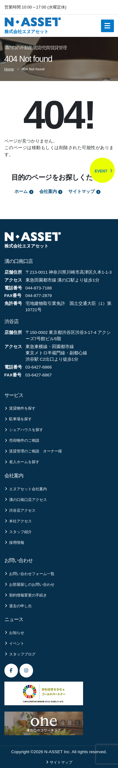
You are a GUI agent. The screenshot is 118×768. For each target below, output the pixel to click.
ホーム (23, 192)
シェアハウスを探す (23, 430)
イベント (14, 643)
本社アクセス (18, 521)
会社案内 (51, 192)
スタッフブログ (20, 654)
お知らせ (14, 633)
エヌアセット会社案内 (25, 489)
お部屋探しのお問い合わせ (29, 584)
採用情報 (14, 542)
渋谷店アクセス (20, 510)
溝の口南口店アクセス (25, 499)
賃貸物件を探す (20, 408)
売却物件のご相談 (21, 440)
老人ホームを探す (21, 462)
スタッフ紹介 (18, 532)
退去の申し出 (18, 606)
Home (9, 69)
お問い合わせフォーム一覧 (29, 574)
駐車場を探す (18, 419)
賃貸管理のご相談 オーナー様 (33, 451)
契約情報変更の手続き (25, 595)
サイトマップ (84, 192)
